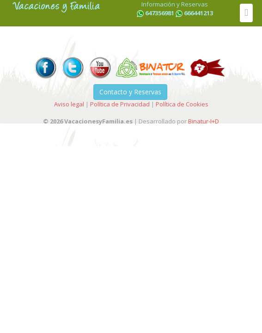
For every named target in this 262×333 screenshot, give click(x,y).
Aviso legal (69, 104)
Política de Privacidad (120, 104)
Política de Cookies (182, 104)
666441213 (198, 13)
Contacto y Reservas (130, 91)
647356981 (159, 13)
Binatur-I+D (203, 121)
